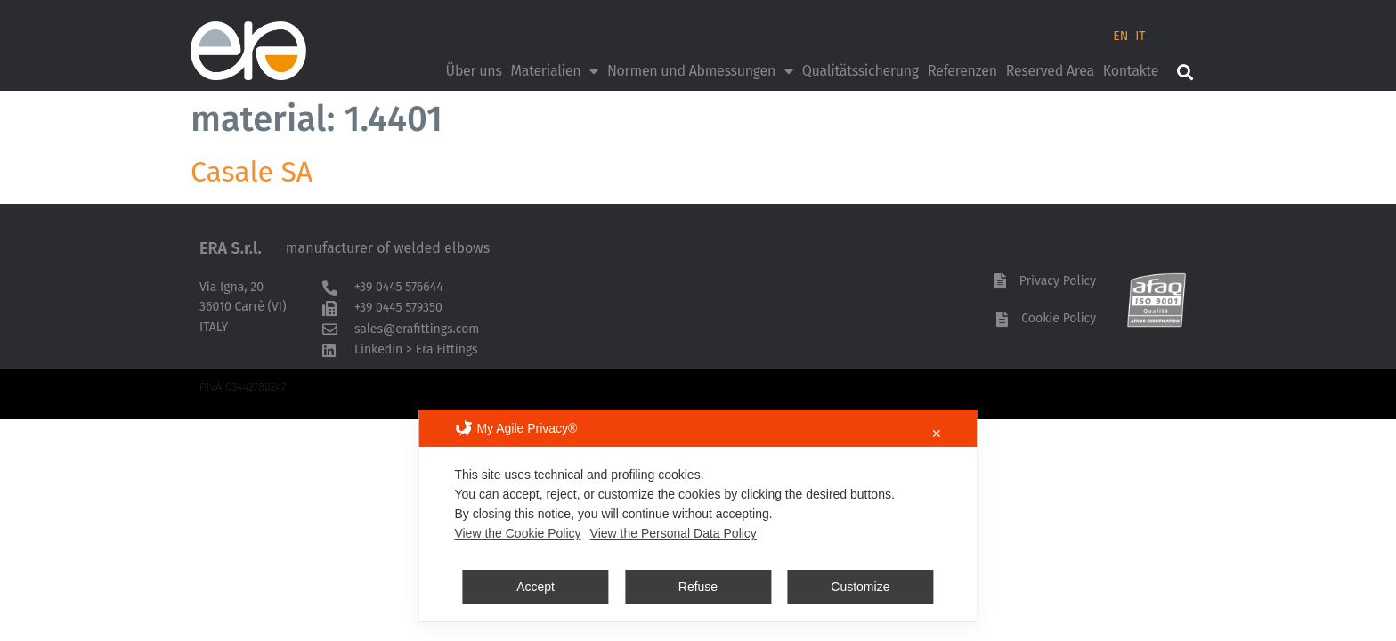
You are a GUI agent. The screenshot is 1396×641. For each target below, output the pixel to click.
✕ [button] (936, 433)
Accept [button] (535, 587)
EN (1120, 36)
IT (1140, 36)
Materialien (554, 71)
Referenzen (962, 70)
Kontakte (1130, 70)
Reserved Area (1050, 70)
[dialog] (697, 515)
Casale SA (251, 172)
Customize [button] (860, 587)
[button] (1184, 71)
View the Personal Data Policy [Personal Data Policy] (673, 533)
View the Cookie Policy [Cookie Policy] (517, 533)
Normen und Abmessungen (700, 71)
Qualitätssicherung (860, 70)
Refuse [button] (698, 587)
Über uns (474, 70)
